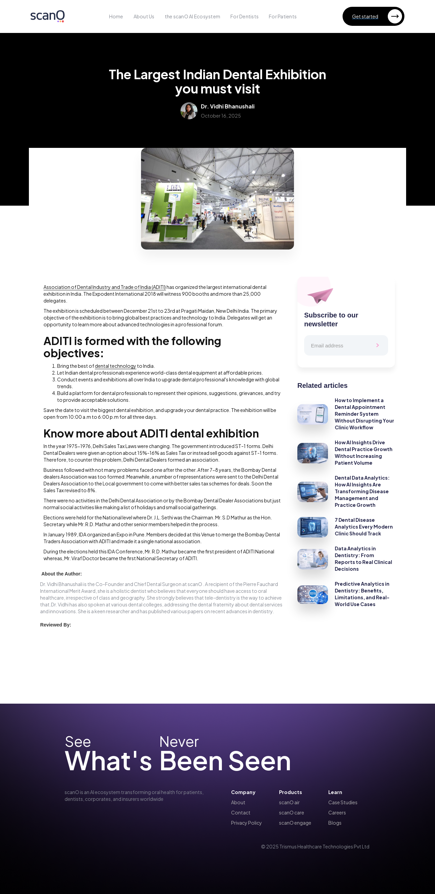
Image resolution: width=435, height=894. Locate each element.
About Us (144, 16)
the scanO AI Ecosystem (193, 16)
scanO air (289, 802)
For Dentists (244, 16)
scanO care (291, 812)
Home (116, 16)
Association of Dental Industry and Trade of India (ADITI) (105, 287)
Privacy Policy (246, 823)
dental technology (115, 366)
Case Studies (343, 802)
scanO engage (295, 823)
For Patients (283, 16)
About (238, 802)
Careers (337, 812)
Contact (240, 812)
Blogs (335, 823)
